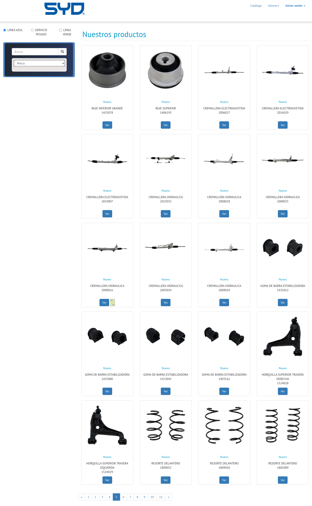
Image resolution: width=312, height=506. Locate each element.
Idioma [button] (273, 6)
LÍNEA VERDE (65, 32)
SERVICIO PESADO (39, 32)
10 (152, 497)
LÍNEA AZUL (13, 30)
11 (160, 497)
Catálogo (256, 6)
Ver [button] (107, 125)
